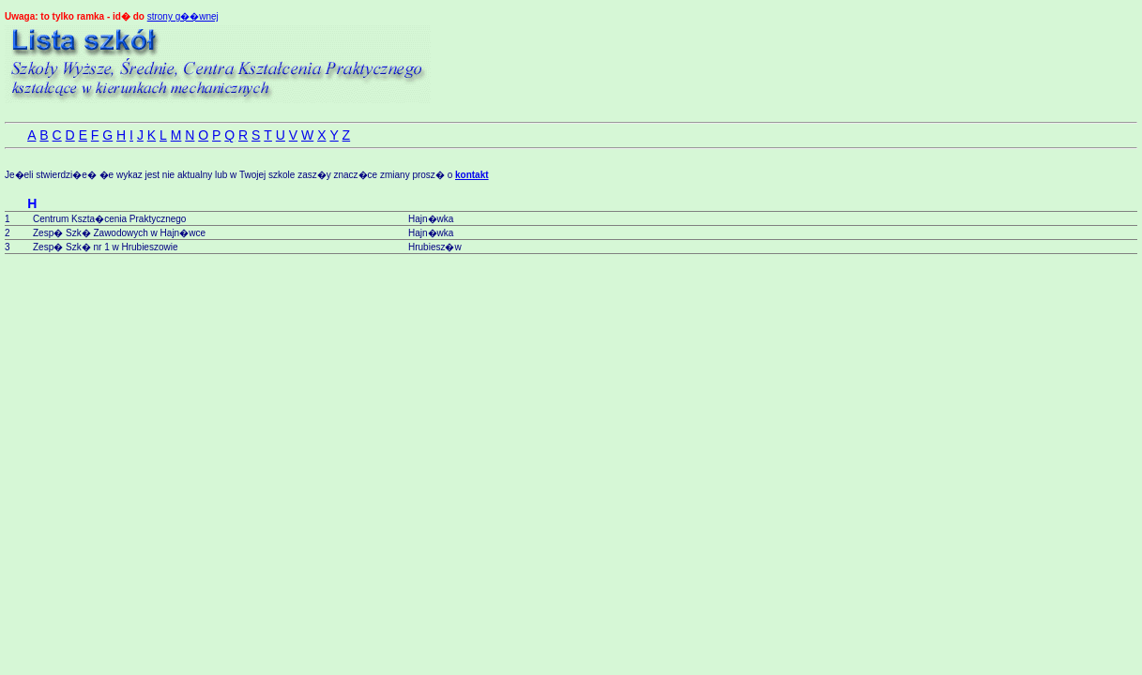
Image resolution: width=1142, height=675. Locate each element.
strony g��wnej (183, 16)
